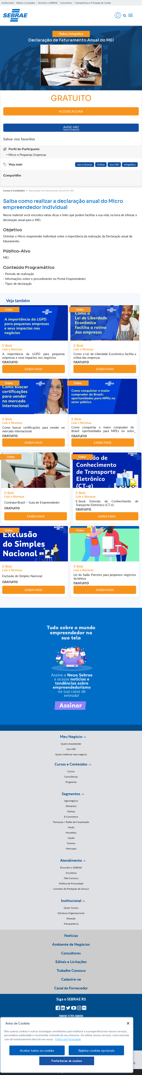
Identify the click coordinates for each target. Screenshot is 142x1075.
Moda (71, 827)
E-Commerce (71, 816)
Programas (71, 781)
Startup (71, 811)
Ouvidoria (71, 872)
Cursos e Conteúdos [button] (71, 764)
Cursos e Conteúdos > (16, 190)
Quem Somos (71, 907)
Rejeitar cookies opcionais (96, 1050)
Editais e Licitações (25, 2)
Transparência (71, 923)
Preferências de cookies (66, 1061)
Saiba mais (33, 369)
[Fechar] (128, 1023)
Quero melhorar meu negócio (71, 754)
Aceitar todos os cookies (37, 1050)
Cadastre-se (71, 979)
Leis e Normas (84, 164)
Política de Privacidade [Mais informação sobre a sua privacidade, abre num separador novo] (68, 1039)
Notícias (71, 935)
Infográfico (130, 164)
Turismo (71, 843)
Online (101, 164)
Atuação (71, 918)
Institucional (7, 2)
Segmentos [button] (71, 793)
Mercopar (71, 848)
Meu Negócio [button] (71, 736)
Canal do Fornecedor (71, 988)
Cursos (71, 771)
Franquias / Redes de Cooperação (71, 822)
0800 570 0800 (71, 1016)
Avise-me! (71, 128)
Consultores (66, 2)
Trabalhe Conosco (71, 970)
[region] (66, 1045)
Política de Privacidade (71, 883)
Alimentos (71, 806)
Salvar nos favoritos (19, 139)
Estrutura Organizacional (71, 913)
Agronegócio (71, 800)
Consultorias (71, 776)
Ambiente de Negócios (71, 944)
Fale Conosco (71, 878)
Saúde (71, 837)
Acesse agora (71, 111)
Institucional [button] (71, 900)
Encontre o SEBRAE (47, 2)
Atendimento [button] (71, 860)
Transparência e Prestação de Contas (93, 2)
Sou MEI (114, 164)
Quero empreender (71, 743)
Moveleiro (71, 832)
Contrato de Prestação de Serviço (71, 888)
